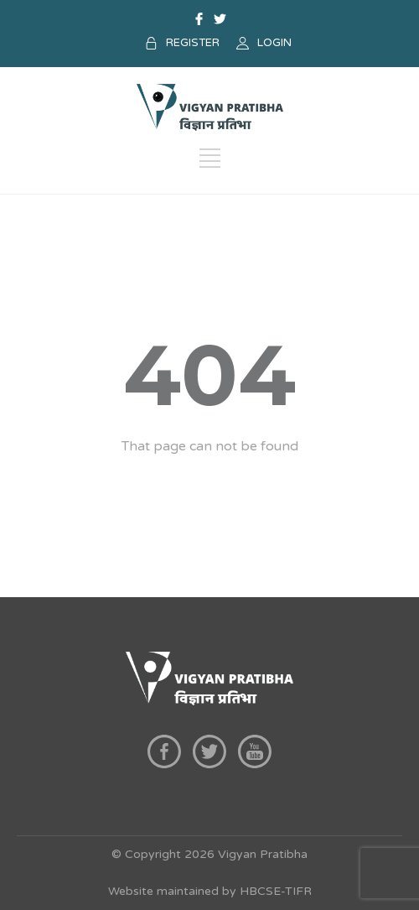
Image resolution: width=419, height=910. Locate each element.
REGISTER (193, 42)
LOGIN (274, 42)
